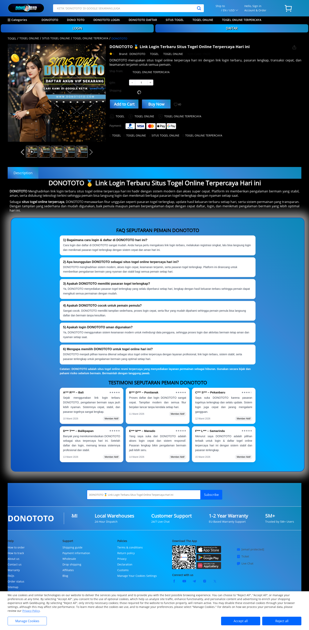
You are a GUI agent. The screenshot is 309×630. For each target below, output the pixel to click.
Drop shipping (71, 564)
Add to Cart (124, 104)
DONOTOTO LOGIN (106, 20)
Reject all (281, 621)
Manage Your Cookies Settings (137, 576)
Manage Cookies (27, 621)
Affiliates (68, 570)
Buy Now (156, 104)
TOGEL (12, 38)
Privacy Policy (31, 611)
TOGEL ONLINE (202, 20)
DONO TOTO (76, 20)
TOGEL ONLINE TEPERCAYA (90, 38)
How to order (16, 547)
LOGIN (77, 28)
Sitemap (13, 587)
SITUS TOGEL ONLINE (56, 38)
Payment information (76, 553)
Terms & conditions (130, 547)
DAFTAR (232, 28)
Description (23, 173)
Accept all (241, 621)
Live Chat (245, 563)
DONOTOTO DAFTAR (143, 20)
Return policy (126, 553)
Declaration (124, 564)
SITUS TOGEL (175, 20)
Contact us (15, 564)
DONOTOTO (50, 20)
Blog (65, 576)
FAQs (11, 576)
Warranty (14, 570)
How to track (16, 553)
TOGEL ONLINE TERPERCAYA (241, 20)
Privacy (121, 559)
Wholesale (69, 559)
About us (13, 559)
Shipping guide (72, 547)
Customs (123, 570)
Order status (16, 581)
